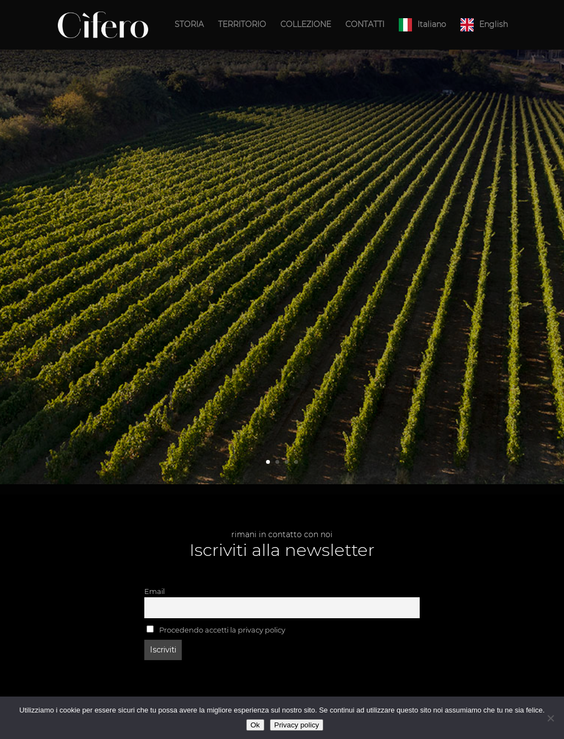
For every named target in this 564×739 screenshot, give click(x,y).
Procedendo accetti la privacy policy (216, 629)
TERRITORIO (242, 24)
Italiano (431, 24)
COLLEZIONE (305, 24)
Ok (255, 725)
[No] (550, 718)
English (493, 24)
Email (154, 591)
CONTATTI (364, 24)
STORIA (189, 24)
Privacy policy (296, 725)
